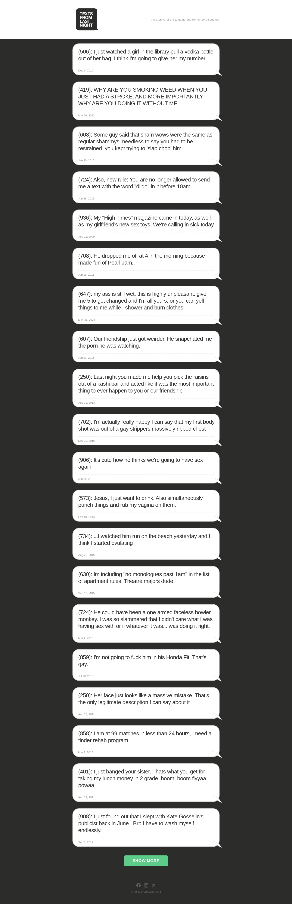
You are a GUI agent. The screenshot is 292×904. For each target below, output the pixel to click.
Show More (146, 860)
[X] (154, 885)
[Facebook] (138, 885)
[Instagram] (146, 885)
